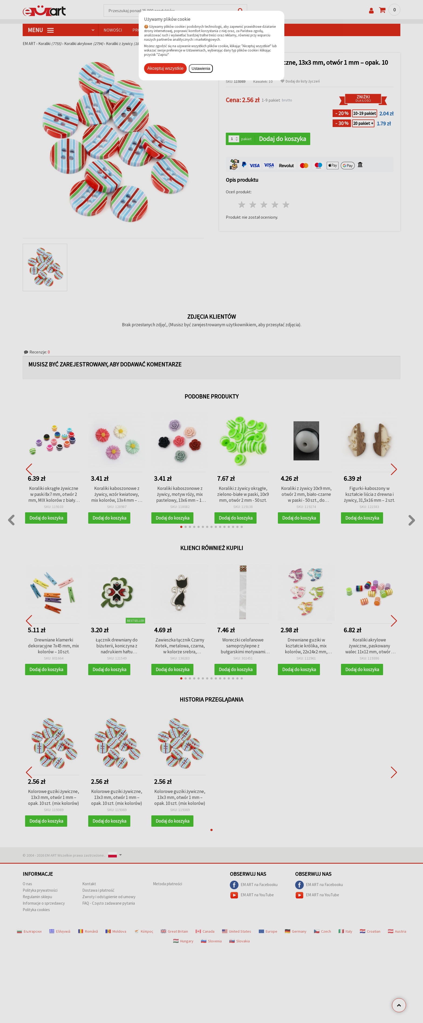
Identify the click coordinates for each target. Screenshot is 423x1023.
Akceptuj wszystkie (165, 68)
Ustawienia (201, 68)
